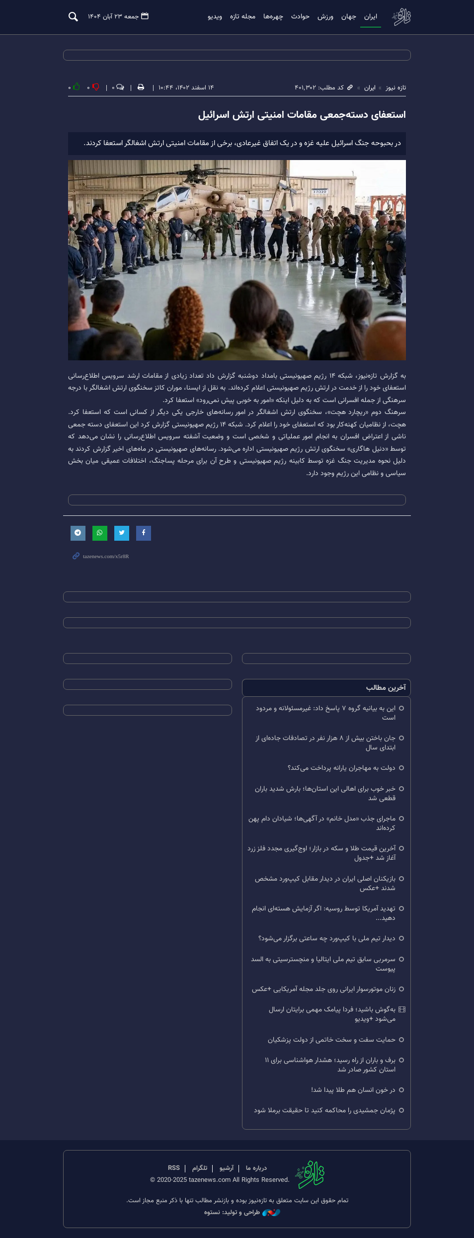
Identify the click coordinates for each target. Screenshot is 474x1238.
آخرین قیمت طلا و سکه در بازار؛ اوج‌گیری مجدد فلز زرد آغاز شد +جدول (321, 853)
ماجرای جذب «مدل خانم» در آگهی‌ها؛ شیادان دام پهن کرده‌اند (321, 824)
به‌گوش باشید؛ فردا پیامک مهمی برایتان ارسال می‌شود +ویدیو (332, 1014)
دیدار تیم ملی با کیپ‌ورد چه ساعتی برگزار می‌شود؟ (326, 939)
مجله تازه (242, 16)
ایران (370, 16)
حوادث (300, 16)
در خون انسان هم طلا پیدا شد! (353, 1090)
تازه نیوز (401, 16)
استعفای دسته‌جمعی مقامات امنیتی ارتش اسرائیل (302, 115)
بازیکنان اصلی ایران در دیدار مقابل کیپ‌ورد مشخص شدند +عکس (325, 883)
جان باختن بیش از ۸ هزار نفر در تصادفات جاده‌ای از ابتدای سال (325, 743)
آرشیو (227, 1168)
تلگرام (199, 1168)
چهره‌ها (273, 16)
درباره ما (256, 1168)
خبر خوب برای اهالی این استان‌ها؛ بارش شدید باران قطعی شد (325, 793)
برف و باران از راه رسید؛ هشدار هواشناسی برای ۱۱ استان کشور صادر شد (330, 1065)
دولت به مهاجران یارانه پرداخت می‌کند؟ (341, 768)
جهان (348, 16)
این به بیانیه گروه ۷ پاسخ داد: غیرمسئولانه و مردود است (325, 713)
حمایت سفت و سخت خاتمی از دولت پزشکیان (331, 1040)
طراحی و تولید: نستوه (242, 1213)
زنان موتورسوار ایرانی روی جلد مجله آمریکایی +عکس (323, 989)
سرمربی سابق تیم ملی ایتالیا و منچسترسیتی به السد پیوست (323, 964)
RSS (174, 1168)
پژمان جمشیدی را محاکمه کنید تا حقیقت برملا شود (324, 1111)
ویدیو (215, 16)
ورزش (325, 16)
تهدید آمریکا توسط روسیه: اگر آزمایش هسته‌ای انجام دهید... (323, 914)
